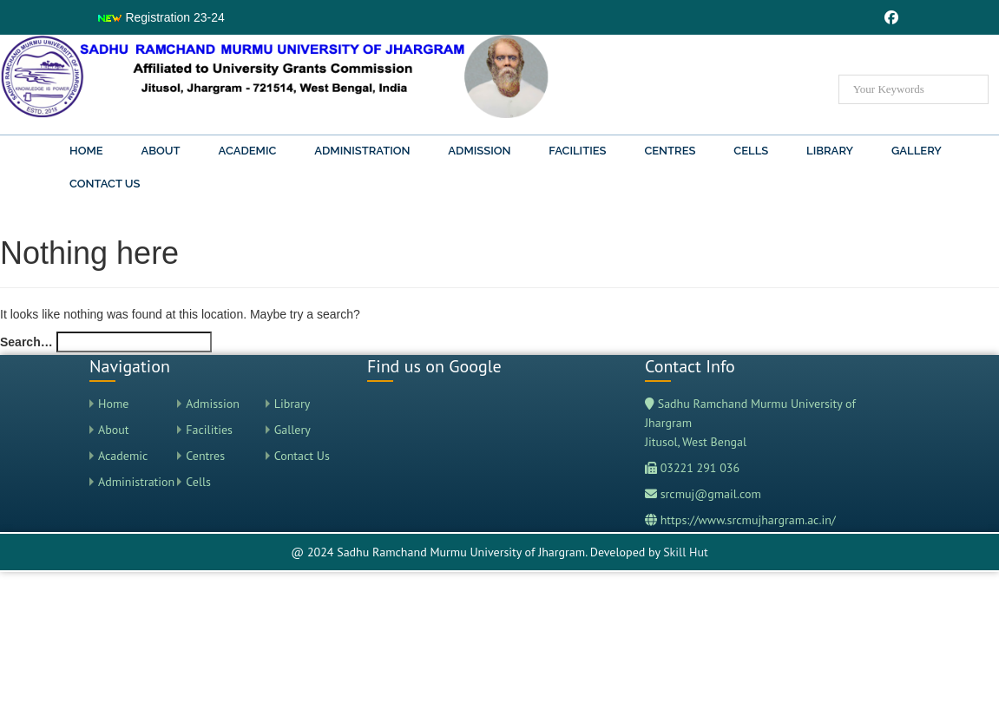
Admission (479, 150)
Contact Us (105, 183)
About (160, 150)
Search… (26, 342)
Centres (669, 150)
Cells (750, 150)
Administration (362, 150)
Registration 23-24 (160, 17)
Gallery (916, 150)
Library (829, 150)
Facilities (577, 150)
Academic (248, 150)
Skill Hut (685, 552)
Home (86, 150)
